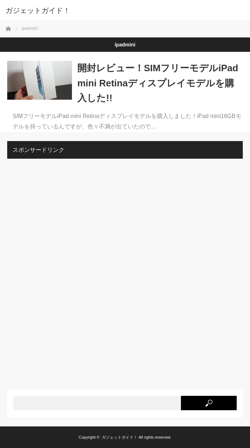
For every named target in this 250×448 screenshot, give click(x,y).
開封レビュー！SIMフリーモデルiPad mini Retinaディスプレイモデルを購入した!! (157, 83)
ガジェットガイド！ (37, 10)
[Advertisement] (61, 272)
